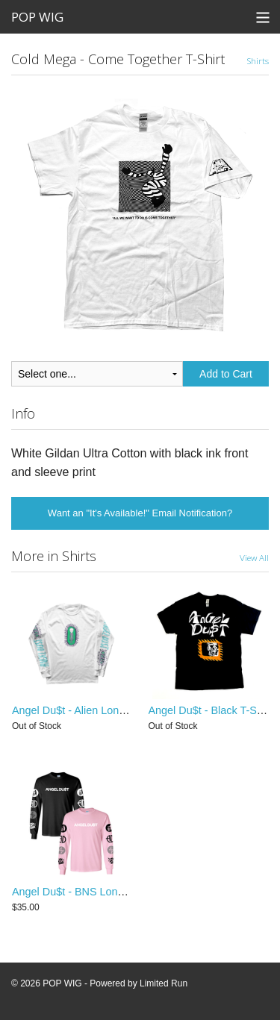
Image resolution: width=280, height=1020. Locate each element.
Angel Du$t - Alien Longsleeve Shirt (96, 710)
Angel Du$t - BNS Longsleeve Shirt (96, 892)
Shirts (257, 60)
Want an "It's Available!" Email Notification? (140, 513)
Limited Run (163, 983)
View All (254, 557)
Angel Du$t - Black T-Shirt (210, 710)
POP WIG (37, 16)
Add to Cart (225, 374)
